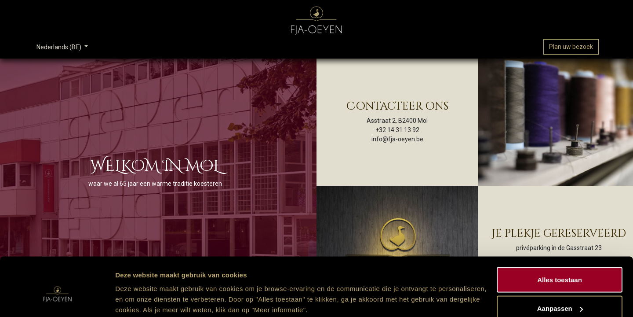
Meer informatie (140, 290)
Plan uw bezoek (571, 46)
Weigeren (559, 293)
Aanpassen (560, 265)
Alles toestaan (559, 236)
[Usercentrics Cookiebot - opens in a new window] (56, 299)
